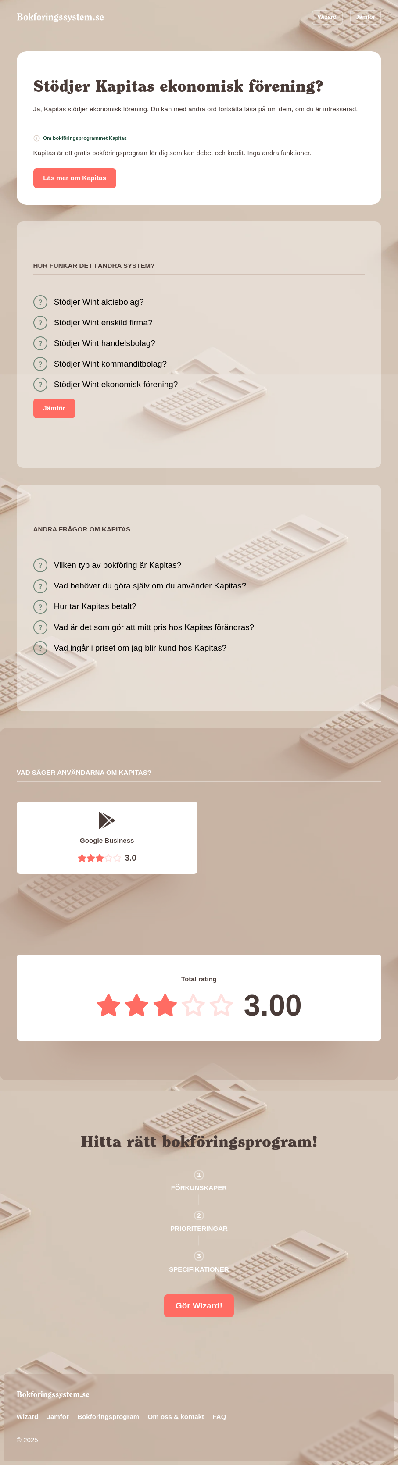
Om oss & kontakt (176, 1416)
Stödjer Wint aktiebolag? (99, 302)
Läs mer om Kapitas (74, 178)
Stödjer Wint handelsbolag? (104, 343)
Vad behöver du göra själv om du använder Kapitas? (150, 585)
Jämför (365, 17)
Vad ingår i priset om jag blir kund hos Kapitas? (140, 647)
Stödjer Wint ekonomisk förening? (116, 384)
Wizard (327, 17)
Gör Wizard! (199, 1305)
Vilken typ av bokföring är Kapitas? (118, 565)
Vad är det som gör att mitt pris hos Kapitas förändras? (154, 627)
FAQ (219, 1416)
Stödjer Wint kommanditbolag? (110, 363)
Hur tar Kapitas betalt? (95, 606)
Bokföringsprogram (108, 1416)
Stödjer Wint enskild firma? (103, 322)
